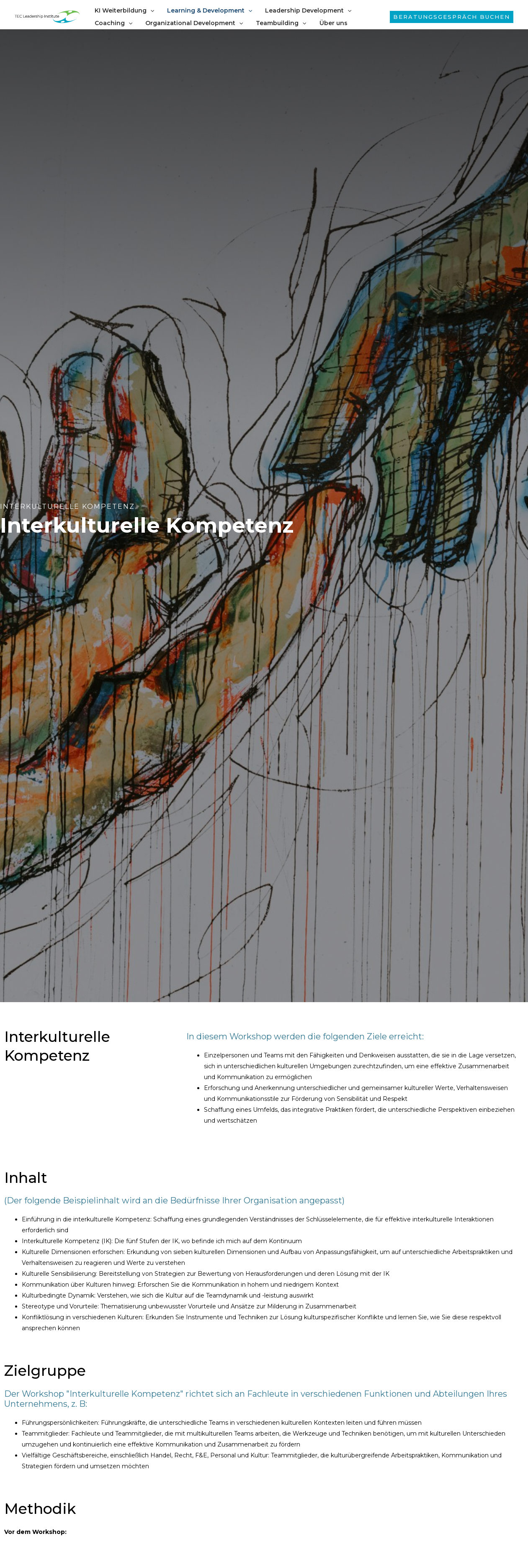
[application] (149, 10)
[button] (451, 17)
